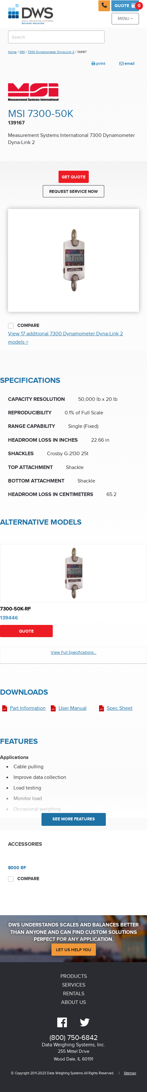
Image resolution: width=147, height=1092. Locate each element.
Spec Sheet (120, 708)
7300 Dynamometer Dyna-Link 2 (51, 52)
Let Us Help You (73, 949)
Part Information (28, 708)
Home (12, 52)
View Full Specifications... (73, 652)
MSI (22, 52)
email (126, 63)
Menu (125, 18)
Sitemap (130, 1073)
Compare (23, 326)
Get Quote (74, 177)
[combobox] (56, 37)
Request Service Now (73, 191)
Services (73, 985)
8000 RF (17, 868)
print (98, 63)
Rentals (73, 994)
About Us (73, 1002)
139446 (9, 618)
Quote (127, 6)
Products (73, 976)
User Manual (73, 708)
